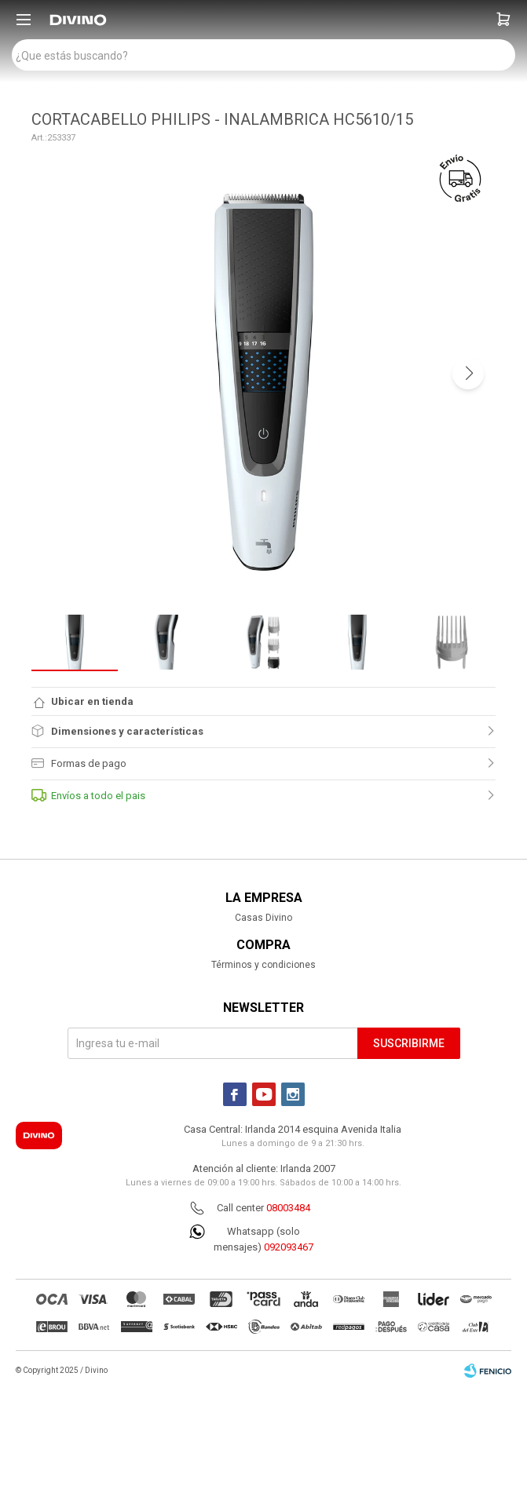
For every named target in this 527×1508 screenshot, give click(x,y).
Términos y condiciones (263, 964)
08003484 (288, 1208)
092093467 (288, 1247)
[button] (503, 19)
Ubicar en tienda (92, 701)
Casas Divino (263, 917)
